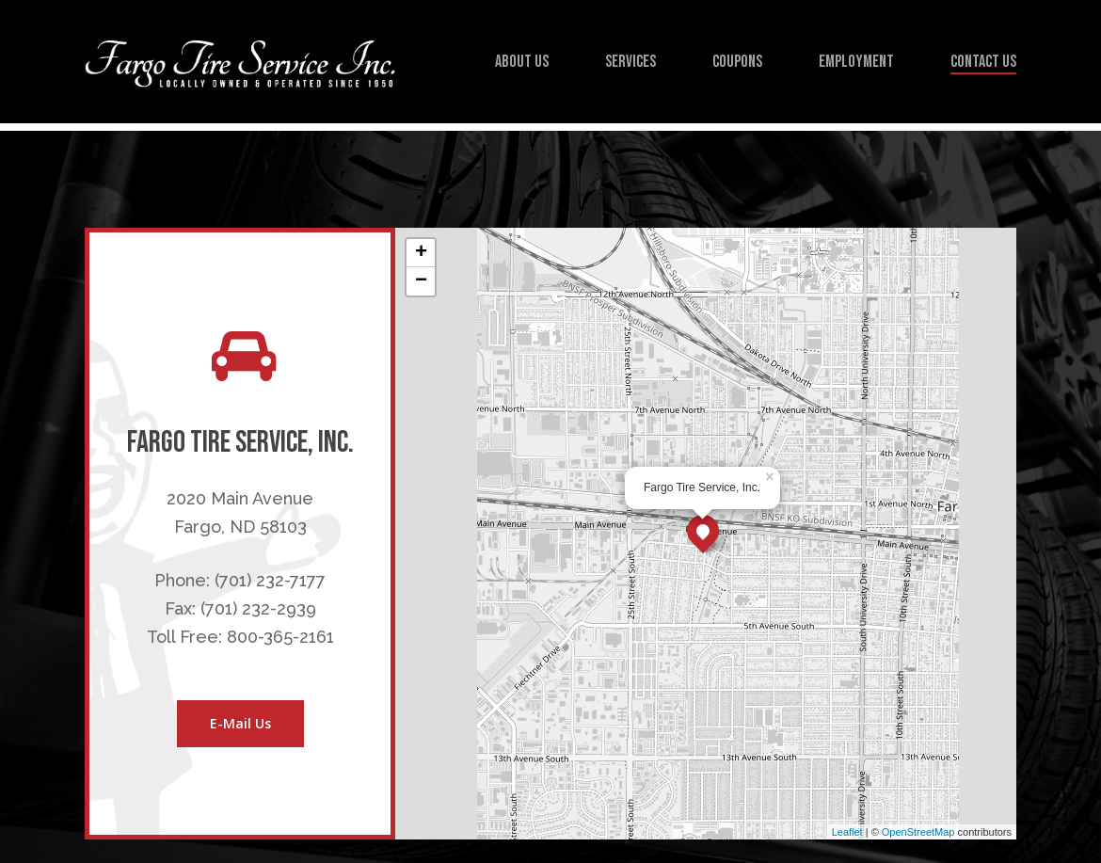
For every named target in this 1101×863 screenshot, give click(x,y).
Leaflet (847, 832)
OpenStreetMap (918, 832)
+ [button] (421, 253)
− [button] (421, 281)
